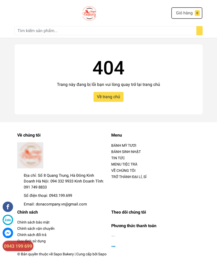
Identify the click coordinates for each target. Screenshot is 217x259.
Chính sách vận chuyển (36, 228)
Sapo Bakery (64, 254)
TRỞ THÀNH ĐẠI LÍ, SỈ (128, 177)
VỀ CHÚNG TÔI (123, 170)
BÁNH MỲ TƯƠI (123, 145)
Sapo (102, 254)
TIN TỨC (118, 158)
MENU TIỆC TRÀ (124, 164)
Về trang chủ (108, 96)
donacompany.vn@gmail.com (61, 204)
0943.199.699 (60, 195)
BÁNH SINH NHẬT (126, 152)
